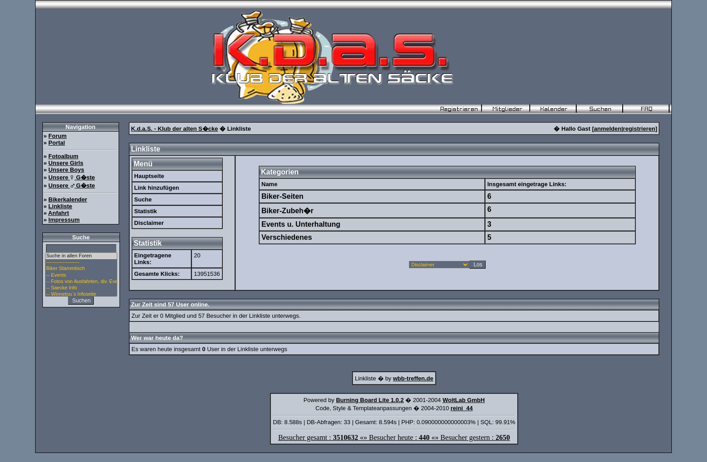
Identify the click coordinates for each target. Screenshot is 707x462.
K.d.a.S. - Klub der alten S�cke (174, 128)
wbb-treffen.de (413, 378)
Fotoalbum (63, 156)
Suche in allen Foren (81, 256)
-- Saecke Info (81, 288)
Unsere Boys (66, 169)
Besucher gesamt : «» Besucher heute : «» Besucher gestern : (394, 437)
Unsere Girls (65, 163)
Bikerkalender (67, 199)
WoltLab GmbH (463, 400)
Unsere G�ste (71, 177)
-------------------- (81, 262)
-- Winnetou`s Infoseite (81, 294)
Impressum (63, 219)
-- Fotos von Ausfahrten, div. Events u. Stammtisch (81, 282)
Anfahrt (58, 213)
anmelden (607, 128)
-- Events (81, 275)
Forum (57, 136)
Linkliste (60, 206)
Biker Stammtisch (81, 268)
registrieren (639, 128)
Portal (56, 142)
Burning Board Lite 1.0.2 (370, 400)
